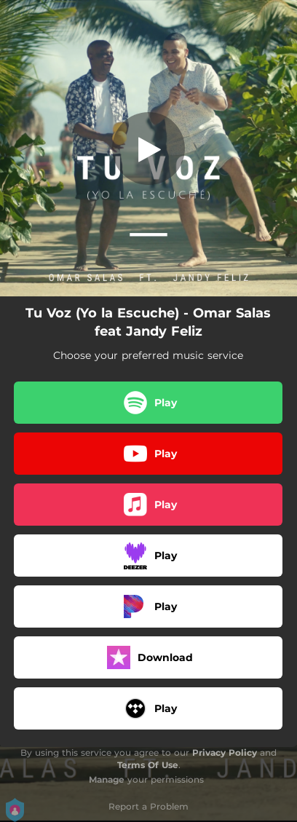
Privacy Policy (224, 752)
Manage (106, 779)
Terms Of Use (147, 764)
